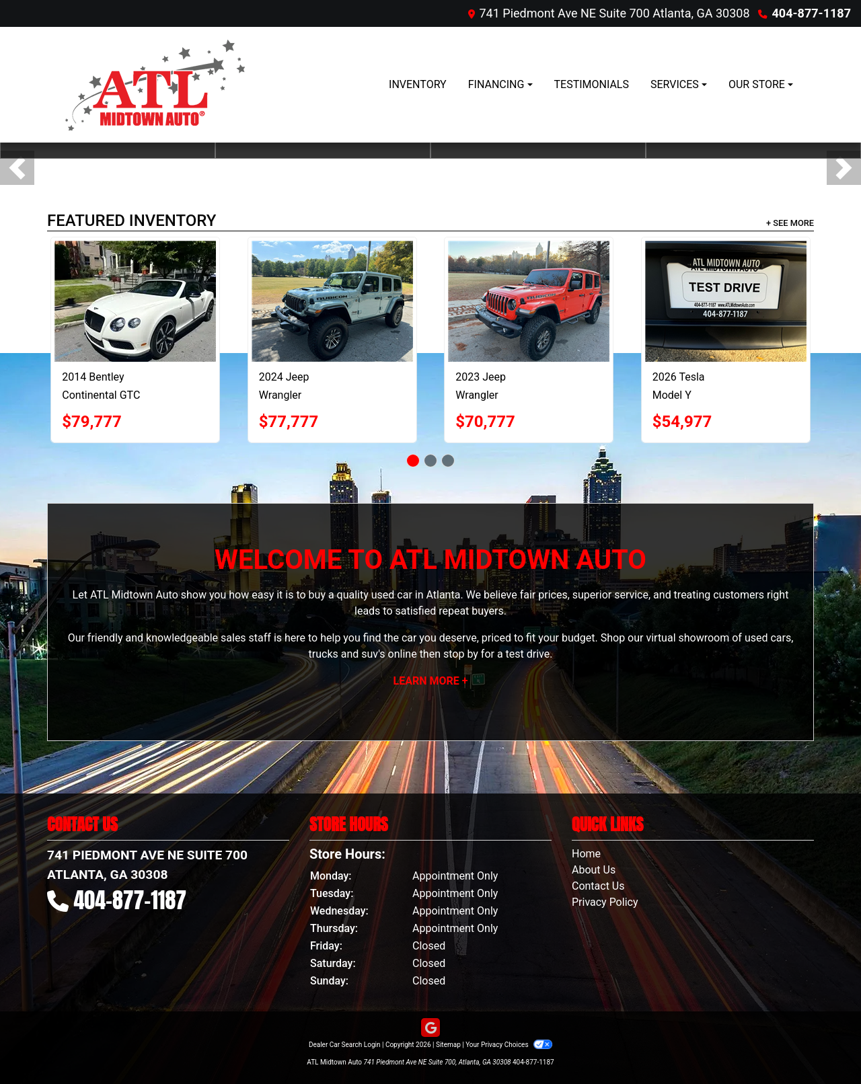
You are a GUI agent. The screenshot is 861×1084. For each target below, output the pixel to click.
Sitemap (448, 1044)
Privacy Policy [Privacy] (605, 902)
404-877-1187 (811, 13)
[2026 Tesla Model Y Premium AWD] (726, 301)
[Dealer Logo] (151, 85)
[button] (17, 168)
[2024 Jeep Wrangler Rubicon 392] (332, 301)
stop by (460, 654)
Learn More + (431, 680)
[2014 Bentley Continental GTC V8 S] (135, 301)
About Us (593, 869)
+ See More (790, 223)
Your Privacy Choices (508, 1044)
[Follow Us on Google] (430, 1028)
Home (586, 853)
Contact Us (598, 886)
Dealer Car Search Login (345, 1044)
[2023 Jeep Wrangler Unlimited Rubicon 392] (529, 301)
